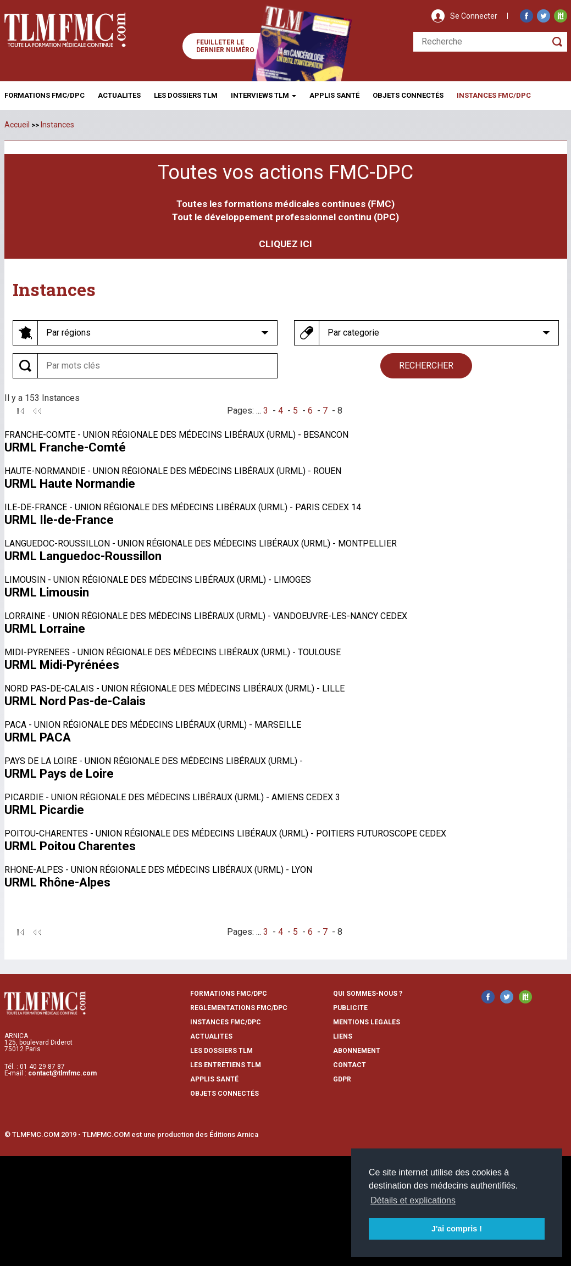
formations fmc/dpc (228, 993)
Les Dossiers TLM (186, 95)
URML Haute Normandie (69, 483)
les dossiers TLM (221, 1051)
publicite (350, 1008)
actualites (211, 1036)
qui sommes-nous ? (367, 993)
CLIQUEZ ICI (285, 243)
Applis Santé (334, 95)
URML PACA (37, 737)
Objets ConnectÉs (408, 95)
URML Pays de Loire (59, 773)
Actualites (119, 95)
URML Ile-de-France (59, 520)
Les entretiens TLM (225, 1065)
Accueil (17, 124)
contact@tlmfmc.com (62, 1073)
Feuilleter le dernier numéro (225, 46)
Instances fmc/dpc (494, 95)
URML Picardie (44, 810)
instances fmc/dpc (225, 1022)
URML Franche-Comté (65, 447)
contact (349, 1065)
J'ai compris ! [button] (456, 1228)
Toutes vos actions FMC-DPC (285, 172)
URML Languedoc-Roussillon (83, 556)
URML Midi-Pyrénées (61, 665)
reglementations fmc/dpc (238, 1008)
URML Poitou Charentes (70, 846)
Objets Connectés (224, 1093)
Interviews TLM (263, 95)
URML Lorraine (44, 628)
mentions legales (366, 1022)
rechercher (426, 365)
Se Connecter (473, 16)
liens (342, 1036)
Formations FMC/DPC (44, 95)
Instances (57, 124)
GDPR (342, 1079)
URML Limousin (46, 592)
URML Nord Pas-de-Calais (75, 701)
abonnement (356, 1051)
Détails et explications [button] (413, 1200)
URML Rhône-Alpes (57, 882)
